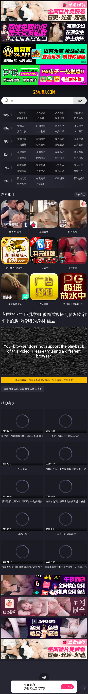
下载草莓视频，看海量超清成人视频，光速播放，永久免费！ (49, 380)
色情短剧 (40, 183)
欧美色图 (59, 152)
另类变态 (78, 144)
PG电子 (22, 112)
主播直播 (59, 131)
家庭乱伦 (40, 165)
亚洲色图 (40, 152)
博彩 (6, 115)
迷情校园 (21, 170)
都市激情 (21, 165)
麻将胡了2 (22, 118)
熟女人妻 (21, 131)
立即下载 (67, 686)
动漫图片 (78, 152)
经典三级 (40, 144)
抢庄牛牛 (78, 118)
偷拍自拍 (40, 138)
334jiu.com (44, 92)
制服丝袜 (21, 144)
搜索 (80, 100)
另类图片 (78, 157)
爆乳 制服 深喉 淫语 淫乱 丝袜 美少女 (23, 389)
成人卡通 (59, 138)
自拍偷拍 (40, 125)
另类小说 (40, 170)
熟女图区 (59, 157)
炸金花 (40, 118)
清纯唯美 (40, 157)
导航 (6, 181)
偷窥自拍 (21, 152)
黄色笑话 (59, 170)
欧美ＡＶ (59, 125)
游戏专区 (78, 112)
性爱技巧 (78, 170)
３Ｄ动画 (78, 125)
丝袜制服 (40, 131)
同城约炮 (21, 178)
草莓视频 (59, 178)
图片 (6, 154)
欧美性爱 (78, 138)
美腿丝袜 (21, 157)
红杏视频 (21, 183)
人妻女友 (59, 165)
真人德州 (40, 112)
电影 (6, 141)
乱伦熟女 (59, 144)
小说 (6, 167)
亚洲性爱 (21, 138)
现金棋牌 (59, 118)
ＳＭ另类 (78, 131)
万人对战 (59, 112)
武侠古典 (78, 165)
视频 (6, 128)
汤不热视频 (78, 178)
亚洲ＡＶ (21, 125)
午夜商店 (40, 178)
